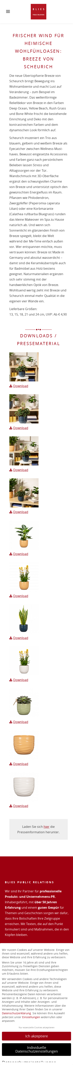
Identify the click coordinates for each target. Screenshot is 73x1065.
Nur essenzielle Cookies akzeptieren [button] (37, 1027)
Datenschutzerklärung (16, 1013)
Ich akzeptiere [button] (36, 1036)
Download (20, 386)
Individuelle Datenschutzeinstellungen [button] (36, 1049)
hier (46, 827)
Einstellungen (31, 1017)
